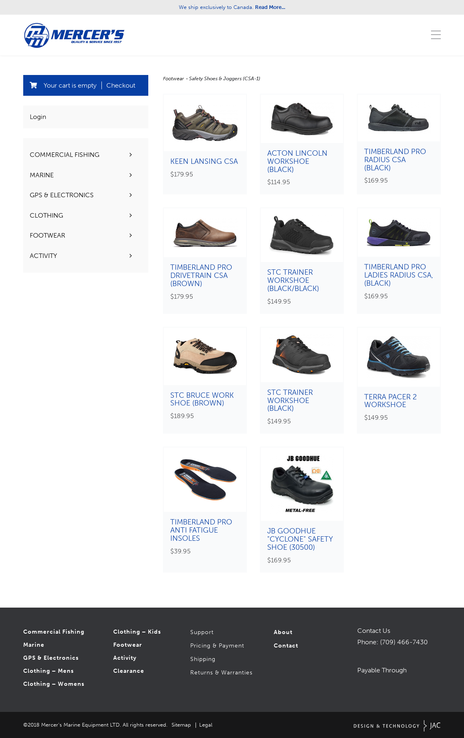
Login (38, 117)
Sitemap (181, 725)
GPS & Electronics (51, 657)
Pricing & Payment (217, 645)
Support (202, 632)
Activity (124, 657)
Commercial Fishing (53, 631)
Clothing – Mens (48, 671)
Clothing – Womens (53, 684)
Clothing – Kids (137, 631)
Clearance (128, 671)
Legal (205, 725)
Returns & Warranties (221, 672)
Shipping (203, 659)
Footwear (174, 79)
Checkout (120, 85)
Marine (33, 644)
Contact (286, 645)
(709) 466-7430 (404, 642)
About (283, 632)
